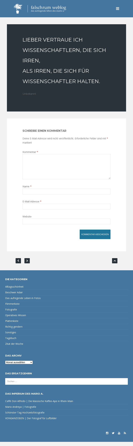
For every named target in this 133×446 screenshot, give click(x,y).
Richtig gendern (14, 330)
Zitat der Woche (14, 348)
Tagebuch (10, 342)
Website (27, 220)
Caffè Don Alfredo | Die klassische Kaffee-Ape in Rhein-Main (39, 405)
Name (27, 190)
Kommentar (30, 152)
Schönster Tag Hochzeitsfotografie (25, 416)
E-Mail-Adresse (32, 205)
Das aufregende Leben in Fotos (23, 302)
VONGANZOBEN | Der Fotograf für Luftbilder (31, 422)
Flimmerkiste (12, 308)
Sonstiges (10, 336)
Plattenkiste (11, 325)
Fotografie (11, 313)
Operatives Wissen (15, 319)
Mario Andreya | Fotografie (20, 411)
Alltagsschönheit (14, 290)
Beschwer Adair (14, 296)
